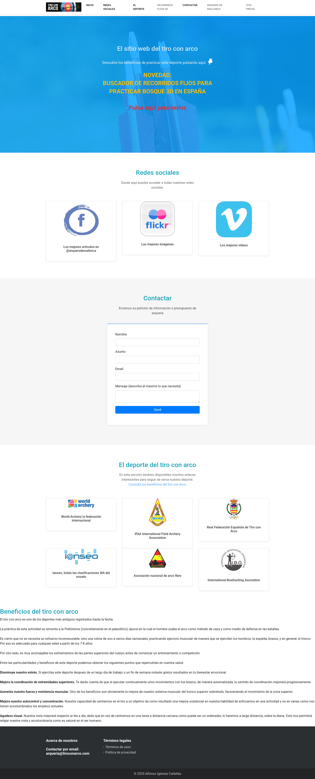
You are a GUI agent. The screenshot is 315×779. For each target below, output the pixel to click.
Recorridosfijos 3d (165, 7)
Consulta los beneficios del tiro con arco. (158, 484)
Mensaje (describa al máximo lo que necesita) (148, 386)
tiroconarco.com (63, 7)
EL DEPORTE (138, 7)
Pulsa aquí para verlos (157, 107)
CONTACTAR (190, 5)
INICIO (90, 5)
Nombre (121, 334)
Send (157, 410)
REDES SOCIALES (109, 7)
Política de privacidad (120, 752)
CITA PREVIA (250, 7)
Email (119, 369)
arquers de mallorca (214, 7)
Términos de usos (118, 747)
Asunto (120, 352)
